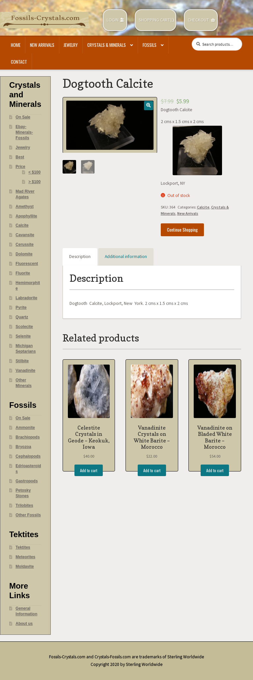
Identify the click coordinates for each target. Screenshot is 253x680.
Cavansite (24, 235)
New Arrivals (42, 45)
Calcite (203, 207)
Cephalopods (28, 456)
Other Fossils (28, 515)
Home (15, 45)
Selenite (23, 336)
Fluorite (22, 273)
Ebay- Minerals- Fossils (24, 132)
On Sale (22, 117)
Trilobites (24, 505)
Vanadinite (25, 370)
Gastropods (26, 481)
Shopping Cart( (155, 20)
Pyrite (20, 307)
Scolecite (24, 326)
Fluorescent (26, 263)
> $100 (34, 181)
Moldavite (24, 566)
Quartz (21, 317)
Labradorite (26, 298)
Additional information (126, 256)
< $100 (34, 172)
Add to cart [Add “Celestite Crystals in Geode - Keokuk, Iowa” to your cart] (88, 470)
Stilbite (22, 361)
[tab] (80, 257)
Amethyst (24, 206)
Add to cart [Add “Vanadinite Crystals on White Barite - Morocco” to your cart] (151, 470)
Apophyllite (26, 216)
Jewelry (71, 45)
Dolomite (23, 254)
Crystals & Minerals (106, 45)
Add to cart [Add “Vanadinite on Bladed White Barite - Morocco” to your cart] (214, 470)
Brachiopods (27, 437)
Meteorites (25, 557)
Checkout (198, 20)
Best (19, 157)
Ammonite (25, 427)
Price (20, 166)
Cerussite (24, 244)
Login (113, 20)
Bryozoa (23, 446)
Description (80, 256)
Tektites (22, 547)
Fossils (149, 45)
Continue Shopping (182, 229)
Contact (19, 61)
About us (24, 623)
